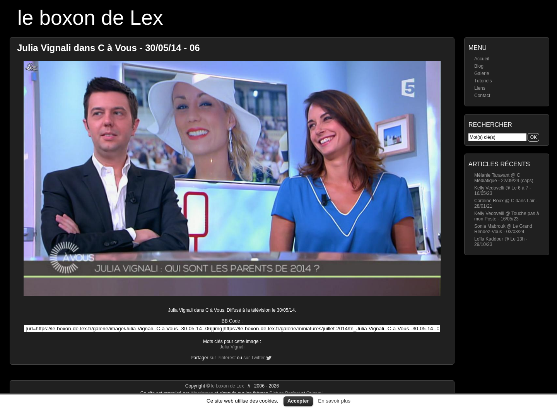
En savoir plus (334, 401)
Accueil (481, 58)
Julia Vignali (232, 347)
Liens (479, 88)
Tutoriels (483, 81)
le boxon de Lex (90, 17)
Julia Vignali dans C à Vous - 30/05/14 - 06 (108, 48)
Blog (479, 66)
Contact (482, 95)
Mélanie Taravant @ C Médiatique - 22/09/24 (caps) (503, 177)
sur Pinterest (223, 357)
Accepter (298, 401)
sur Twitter (254, 357)
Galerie (481, 73)
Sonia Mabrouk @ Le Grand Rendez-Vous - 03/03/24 (503, 229)
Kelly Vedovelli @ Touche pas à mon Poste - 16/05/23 (506, 216)
